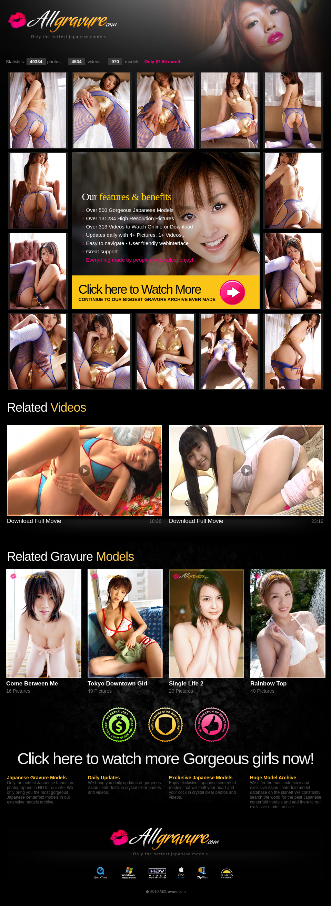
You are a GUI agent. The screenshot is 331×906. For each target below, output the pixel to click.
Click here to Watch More (169, 292)
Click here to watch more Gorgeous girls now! (165, 758)
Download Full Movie (34, 521)
